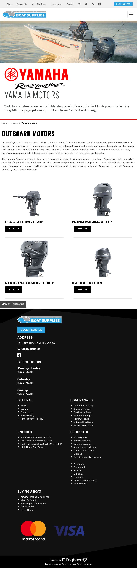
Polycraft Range (81, 418)
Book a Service (31, 329)
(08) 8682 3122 (28, 349)
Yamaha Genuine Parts (85, 480)
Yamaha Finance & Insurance (35, 496)
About (9, 4)
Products (79, 432)
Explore (14, 228)
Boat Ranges (81, 400)
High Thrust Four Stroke (32, 447)
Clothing (78, 453)
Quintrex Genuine (82, 443)
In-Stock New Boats (83, 422)
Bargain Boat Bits (82, 440)
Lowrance (78, 477)
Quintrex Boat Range (84, 405)
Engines (24, 432)
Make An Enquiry (29, 500)
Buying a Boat (29, 491)
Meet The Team (39, 4)
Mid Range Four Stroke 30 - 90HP (37, 440)
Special (70, 4)
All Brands (79, 463)
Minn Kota (79, 473)
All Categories (80, 437)
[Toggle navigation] (131, 14)
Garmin (77, 470)
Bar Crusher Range (83, 412)
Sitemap (88, 564)
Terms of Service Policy (32, 418)
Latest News (56, 4)
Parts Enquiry (27, 506)
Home (4, 123)
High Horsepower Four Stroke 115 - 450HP (41, 443)
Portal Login (26, 412)
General (25, 400)
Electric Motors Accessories (87, 457)
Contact (24, 408)
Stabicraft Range (82, 408)
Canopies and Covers (84, 450)
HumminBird (80, 483)
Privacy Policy (27, 415)
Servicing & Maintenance (33, 503)
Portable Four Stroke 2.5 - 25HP (36, 437)
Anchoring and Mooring (85, 447)
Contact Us (22, 4)
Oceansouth (80, 467)
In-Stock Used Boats (83, 425)
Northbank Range (82, 415)
